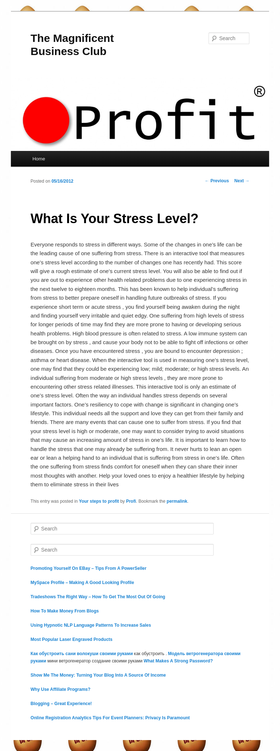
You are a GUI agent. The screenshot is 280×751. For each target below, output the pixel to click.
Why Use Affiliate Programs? (60, 689)
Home (38, 159)
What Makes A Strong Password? (178, 661)
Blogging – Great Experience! (61, 703)
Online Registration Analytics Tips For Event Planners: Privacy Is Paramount (110, 717)
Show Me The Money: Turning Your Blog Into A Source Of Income (98, 675)
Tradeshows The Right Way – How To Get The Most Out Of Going (98, 596)
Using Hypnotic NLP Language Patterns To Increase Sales (91, 625)
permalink (177, 501)
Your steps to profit (99, 501)
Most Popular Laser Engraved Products (72, 639)
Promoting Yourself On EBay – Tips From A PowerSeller (89, 568)
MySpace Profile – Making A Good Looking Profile (82, 582)
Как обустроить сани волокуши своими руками (82, 653)
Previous (217, 180)
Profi (131, 501)
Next (241, 180)
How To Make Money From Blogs (65, 611)
